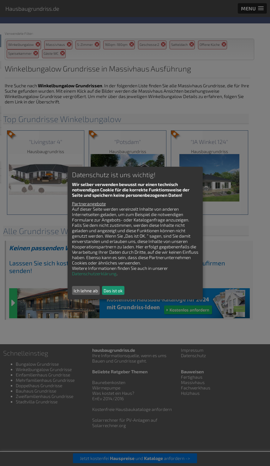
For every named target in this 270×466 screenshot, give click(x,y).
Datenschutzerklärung (94, 273)
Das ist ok (113, 290)
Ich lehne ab (86, 290)
